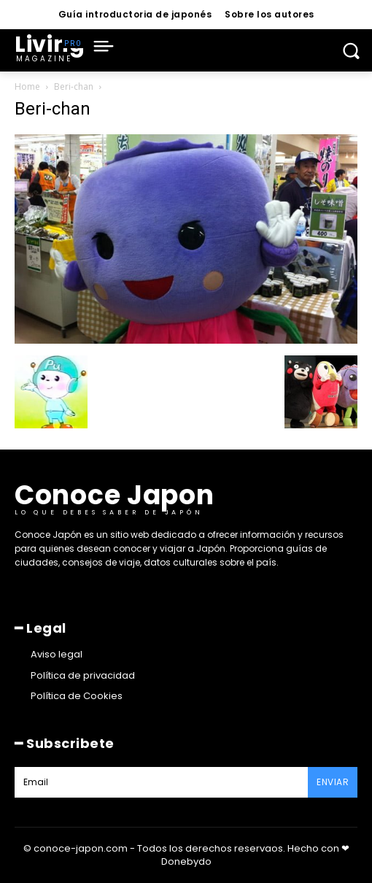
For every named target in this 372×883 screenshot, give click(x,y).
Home (27, 86)
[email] (161, 782)
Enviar (333, 782)
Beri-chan (73, 86)
